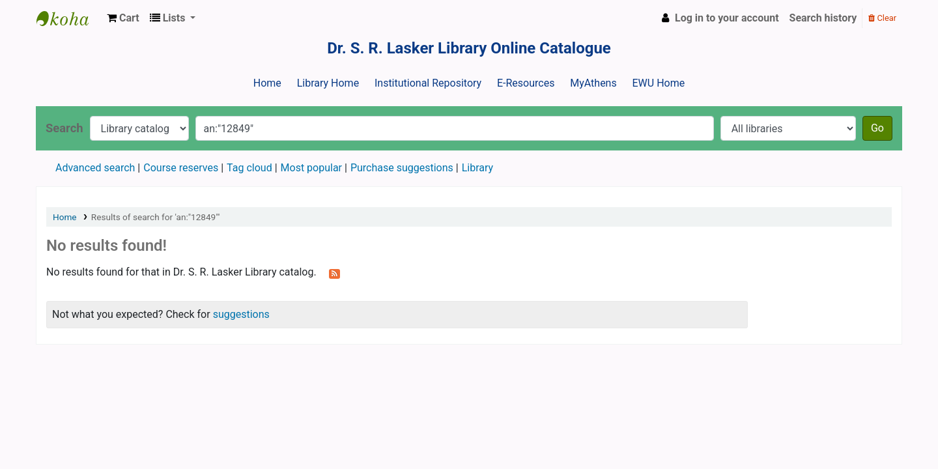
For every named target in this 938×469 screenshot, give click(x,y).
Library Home (328, 83)
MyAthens (593, 83)
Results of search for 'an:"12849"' (155, 217)
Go (877, 128)
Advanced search (95, 168)
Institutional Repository (428, 83)
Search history (823, 18)
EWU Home (658, 83)
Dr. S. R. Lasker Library (69, 18)
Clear (882, 18)
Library (477, 168)
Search (64, 128)
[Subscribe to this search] (334, 273)
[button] (123, 18)
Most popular (311, 168)
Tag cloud (249, 168)
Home (267, 83)
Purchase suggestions (401, 168)
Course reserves (180, 168)
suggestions (241, 314)
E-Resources (525, 83)
